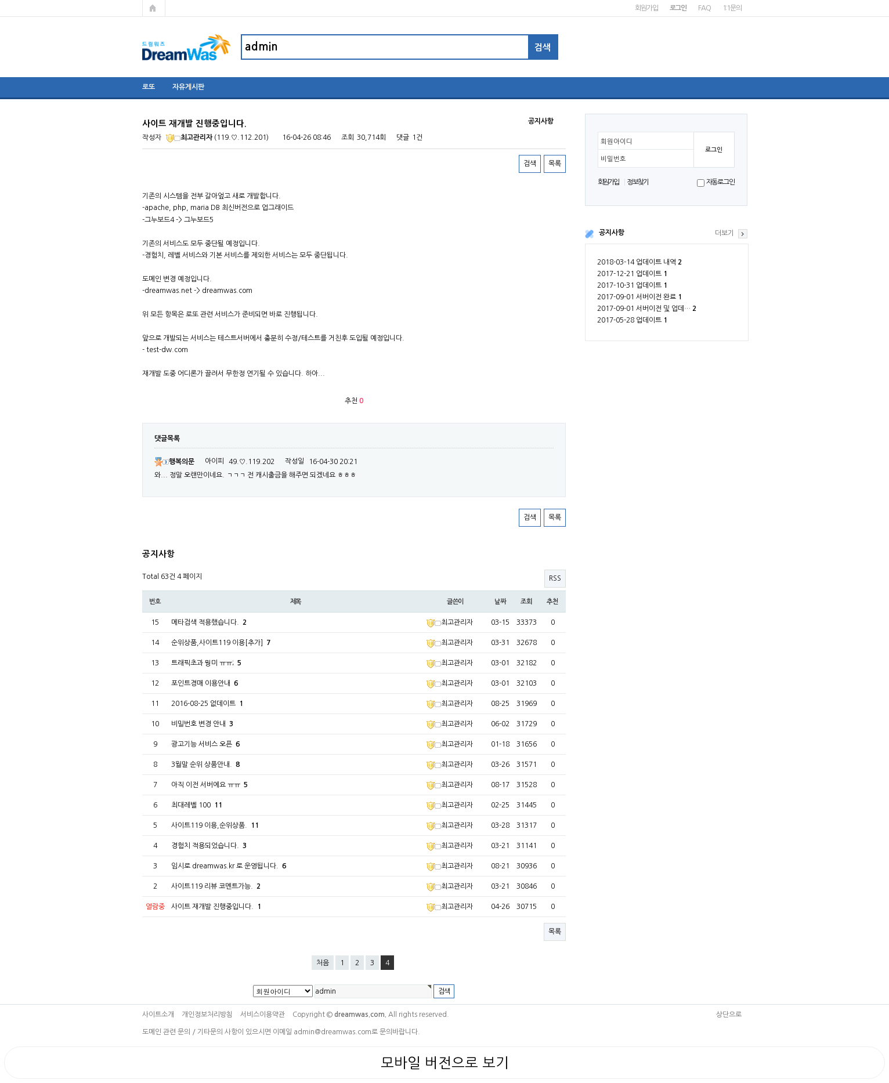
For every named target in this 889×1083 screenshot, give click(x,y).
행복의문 (174, 461)
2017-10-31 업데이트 (632, 285)
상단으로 (729, 1014)
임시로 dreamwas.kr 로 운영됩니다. (228, 866)
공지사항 (611, 232)
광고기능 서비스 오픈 (205, 744)
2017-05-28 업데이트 (632, 320)
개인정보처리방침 (207, 1014)
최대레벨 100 (196, 805)
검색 (529, 163)
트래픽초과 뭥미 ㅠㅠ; (206, 663)
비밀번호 (613, 158)
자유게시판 (188, 87)
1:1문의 (732, 8)
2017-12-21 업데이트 (632, 273)
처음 (322, 962)
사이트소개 (158, 1014)
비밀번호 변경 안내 (202, 723)
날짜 (500, 601)
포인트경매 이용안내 (204, 683)
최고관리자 (189, 137)
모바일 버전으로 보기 (445, 1063)
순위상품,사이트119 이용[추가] (220, 642)
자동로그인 (720, 182)
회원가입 (646, 8)
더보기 (724, 233)
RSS (555, 578)
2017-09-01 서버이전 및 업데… (646, 308)
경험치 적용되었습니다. (209, 845)
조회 (526, 601)
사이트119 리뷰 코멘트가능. (216, 886)
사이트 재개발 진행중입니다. (216, 906)
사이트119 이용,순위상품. (215, 825)
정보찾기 (637, 182)
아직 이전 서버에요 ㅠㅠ (209, 784)
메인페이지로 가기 (154, 8)
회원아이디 (617, 141)
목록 (554, 163)
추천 (552, 601)
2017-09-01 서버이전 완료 (639, 297)
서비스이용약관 (262, 1014)
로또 (148, 87)
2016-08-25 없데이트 (207, 703)
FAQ (704, 8)
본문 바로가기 (0, 0)
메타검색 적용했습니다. (209, 622)
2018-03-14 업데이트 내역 (639, 262)
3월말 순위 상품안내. (205, 764)
